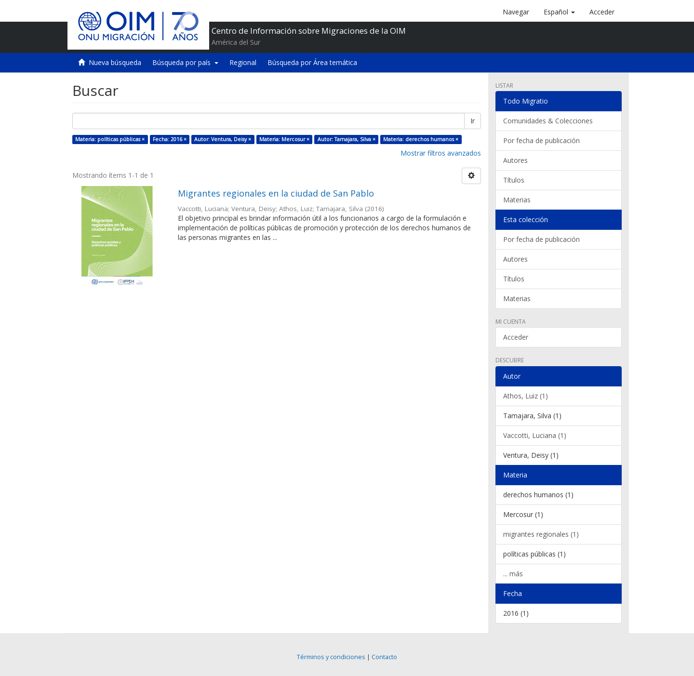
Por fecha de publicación (541, 140)
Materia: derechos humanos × (420, 139)
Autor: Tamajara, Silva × (346, 139)
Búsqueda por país (185, 62)
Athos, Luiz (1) (525, 395)
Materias (517, 199)
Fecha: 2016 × (170, 139)
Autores (515, 160)
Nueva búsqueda (115, 62)
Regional (242, 62)
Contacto (384, 657)
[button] (559, 12)
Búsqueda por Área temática (312, 62)
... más (513, 573)
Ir (472, 120)
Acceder (515, 337)
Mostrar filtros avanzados (440, 153)
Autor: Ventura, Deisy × (222, 139)
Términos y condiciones (331, 657)
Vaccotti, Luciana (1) (534, 435)
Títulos (513, 180)
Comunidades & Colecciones (548, 120)
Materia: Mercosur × (284, 139)
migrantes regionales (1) (541, 534)
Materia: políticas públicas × (110, 139)
